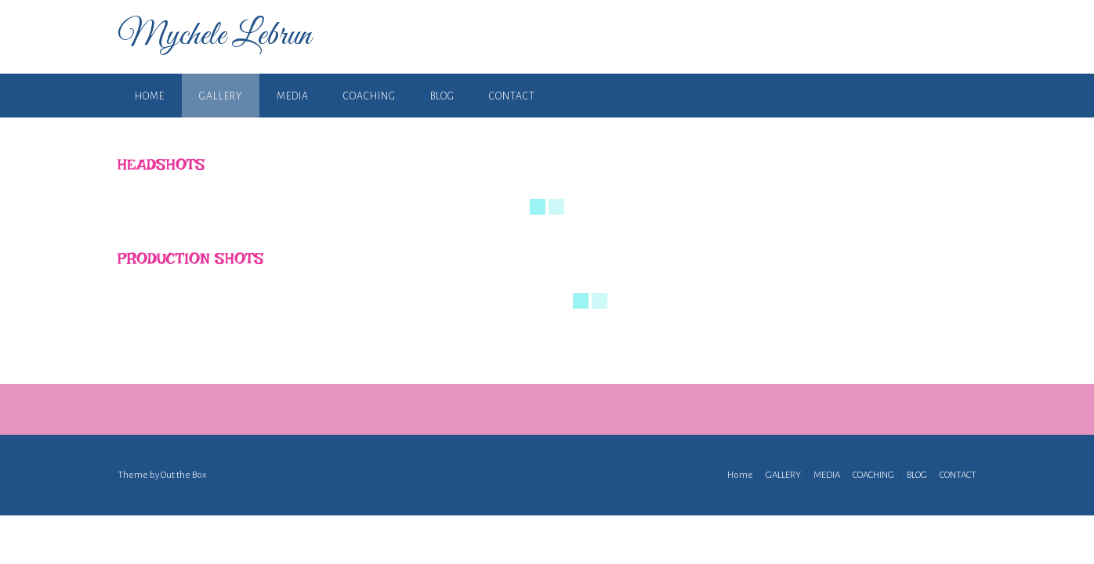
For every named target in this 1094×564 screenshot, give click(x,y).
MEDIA (293, 96)
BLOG (442, 96)
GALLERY (220, 96)
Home (150, 96)
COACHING (369, 96)
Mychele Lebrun (214, 36)
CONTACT (512, 96)
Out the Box (184, 475)
